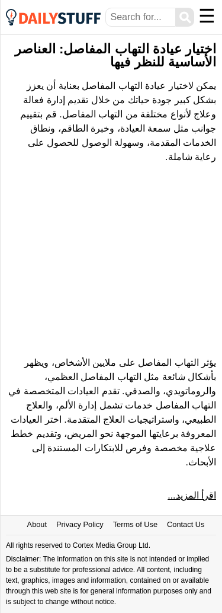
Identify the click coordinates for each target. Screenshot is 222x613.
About (37, 524)
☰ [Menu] (206, 16)
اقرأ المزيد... (192, 495)
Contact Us (185, 524)
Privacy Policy (80, 524)
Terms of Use (135, 524)
